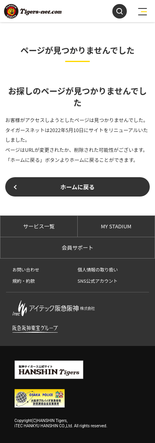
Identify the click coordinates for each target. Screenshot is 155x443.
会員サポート (77, 247)
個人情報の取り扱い (97, 269)
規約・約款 (23, 280)
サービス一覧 (38, 226)
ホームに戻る (77, 186)
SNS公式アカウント (97, 280)
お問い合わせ (25, 269)
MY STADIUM (116, 226)
